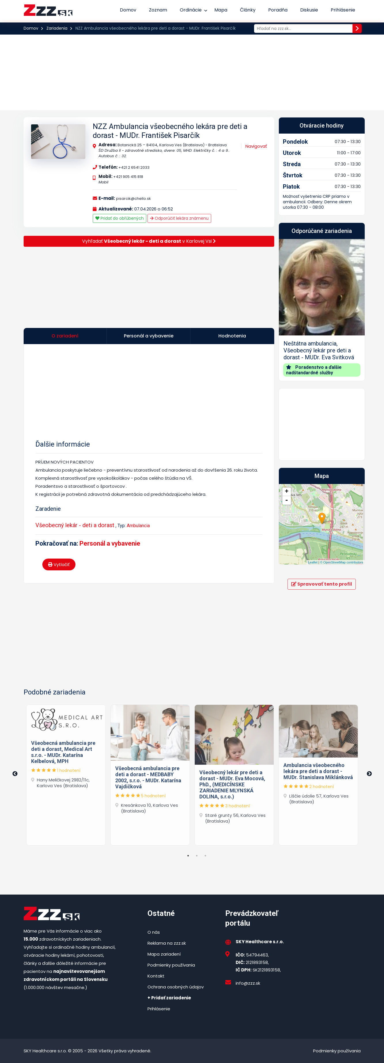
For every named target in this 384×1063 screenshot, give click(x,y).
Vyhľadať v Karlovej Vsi (149, 241)
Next (369, 774)
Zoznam (158, 10)
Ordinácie (191, 10)
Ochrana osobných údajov (175, 987)
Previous (15, 774)
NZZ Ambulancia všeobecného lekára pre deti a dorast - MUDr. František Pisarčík (170, 131)
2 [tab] (197, 856)
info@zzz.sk (248, 983)
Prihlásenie (343, 10)
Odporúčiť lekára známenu (179, 218)
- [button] (287, 500)
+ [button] (286, 491)
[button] (285, 310)
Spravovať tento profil (321, 584)
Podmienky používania (171, 965)
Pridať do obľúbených (119, 218)
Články (248, 10)
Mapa (220, 10)
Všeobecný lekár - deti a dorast (74, 525)
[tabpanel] (66, 774)
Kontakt (155, 976)
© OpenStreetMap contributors (341, 562)
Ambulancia (138, 525)
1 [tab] (188, 856)
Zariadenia (56, 28)
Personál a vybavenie (110, 543)
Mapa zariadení (164, 954)
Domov (128, 10)
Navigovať (256, 146)
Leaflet (312, 562)
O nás (153, 932)
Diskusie (309, 10)
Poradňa (277, 10)
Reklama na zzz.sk (166, 943)
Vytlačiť (59, 564)
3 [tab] (205, 856)
